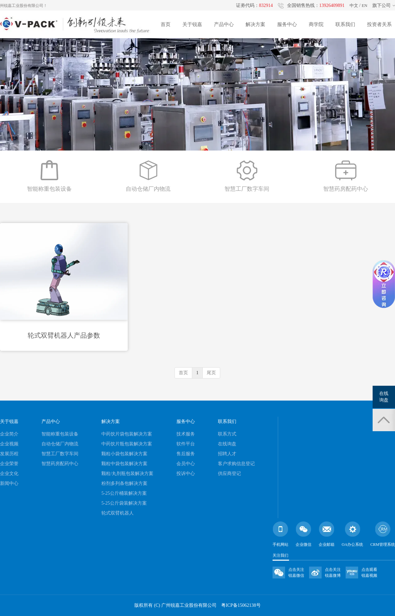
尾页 (211, 372)
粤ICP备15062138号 (241, 605)
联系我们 (345, 24)
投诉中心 (185, 473)
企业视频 (9, 443)
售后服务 (185, 453)
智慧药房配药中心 (59, 463)
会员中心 (185, 463)
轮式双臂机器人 (117, 513)
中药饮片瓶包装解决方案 (126, 443)
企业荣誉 (9, 463)
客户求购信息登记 (236, 463)
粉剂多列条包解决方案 (124, 483)
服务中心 (287, 24)
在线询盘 (227, 443)
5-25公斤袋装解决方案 (124, 503)
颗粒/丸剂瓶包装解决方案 (127, 473)
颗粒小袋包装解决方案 (124, 453)
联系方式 (227, 434)
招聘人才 (227, 453)
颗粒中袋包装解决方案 (124, 463)
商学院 (316, 24)
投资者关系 (379, 24)
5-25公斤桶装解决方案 (124, 493)
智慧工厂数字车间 (59, 453)
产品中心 (224, 24)
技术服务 (185, 434)
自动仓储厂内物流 (59, 443)
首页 (166, 24)
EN (364, 5)
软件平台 (185, 443)
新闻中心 (9, 483)
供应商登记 (229, 473)
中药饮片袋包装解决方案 (126, 434)
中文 (354, 5)
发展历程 (9, 453)
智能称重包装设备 (59, 434)
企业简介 (9, 434)
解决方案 (255, 24)
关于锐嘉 (192, 24)
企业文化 (9, 473)
